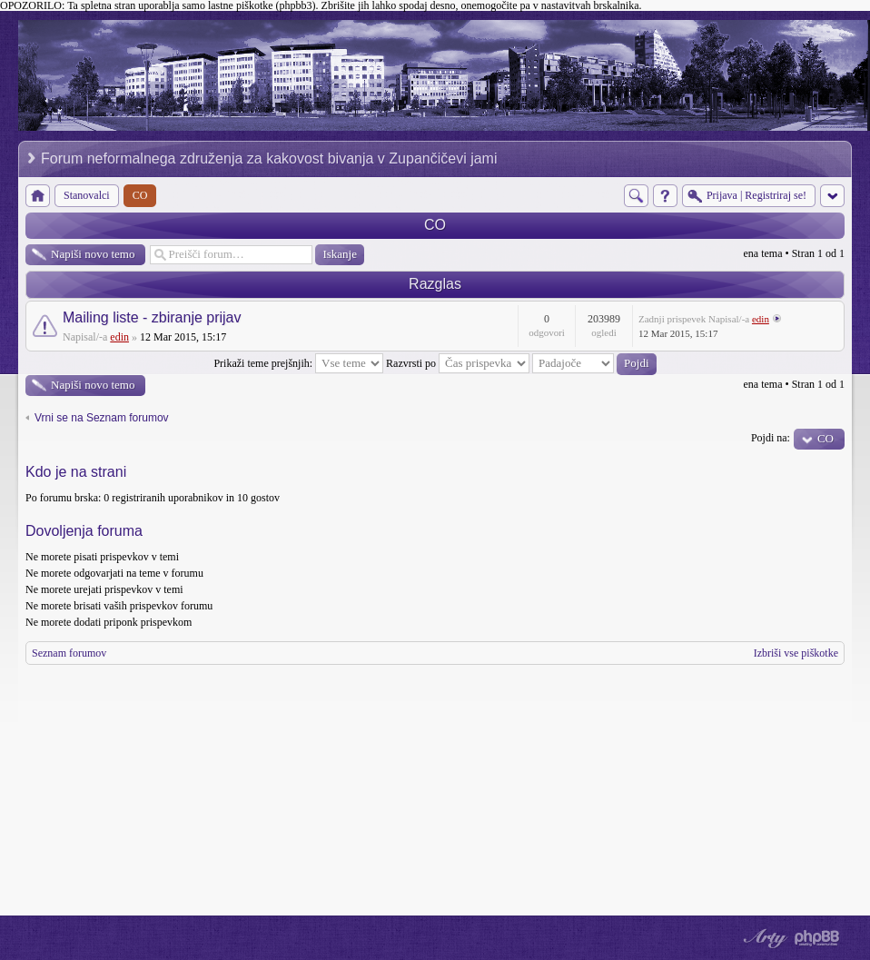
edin (119, 337)
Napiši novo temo (92, 254)
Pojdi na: (770, 437)
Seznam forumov (69, 653)
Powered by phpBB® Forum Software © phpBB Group (817, 938)
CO (435, 225)
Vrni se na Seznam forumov (102, 417)
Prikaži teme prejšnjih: (298, 363)
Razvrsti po (457, 363)
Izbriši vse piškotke (796, 653)
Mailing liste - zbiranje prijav (152, 317)
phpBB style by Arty (763, 938)
